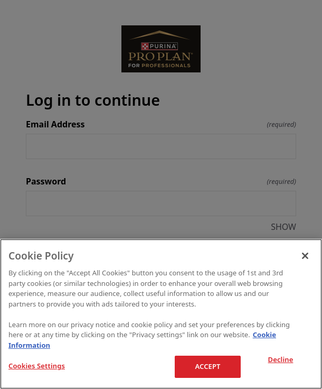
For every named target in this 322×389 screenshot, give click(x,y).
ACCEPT (207, 366)
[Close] (305, 255)
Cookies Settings (36, 366)
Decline (280, 360)
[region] (161, 314)
